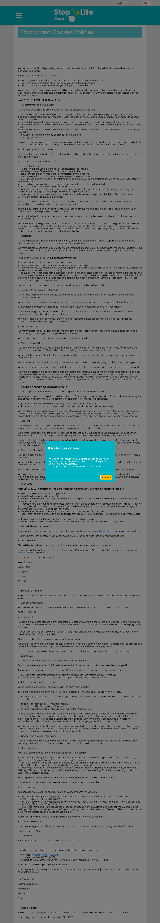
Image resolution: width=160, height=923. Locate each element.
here (77, 466)
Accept (106, 477)
